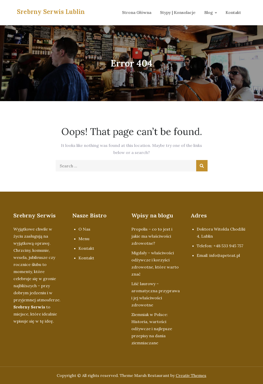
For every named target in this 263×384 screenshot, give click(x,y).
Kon (82, 248)
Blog (208, 12)
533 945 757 (232, 245)
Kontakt (233, 12)
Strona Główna (136, 12)
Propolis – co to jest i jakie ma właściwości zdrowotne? (151, 236)
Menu (83, 238)
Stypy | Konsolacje (178, 12)
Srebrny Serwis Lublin (51, 12)
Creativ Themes (191, 375)
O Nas (84, 229)
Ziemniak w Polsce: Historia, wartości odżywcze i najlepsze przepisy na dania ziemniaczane (151, 328)
